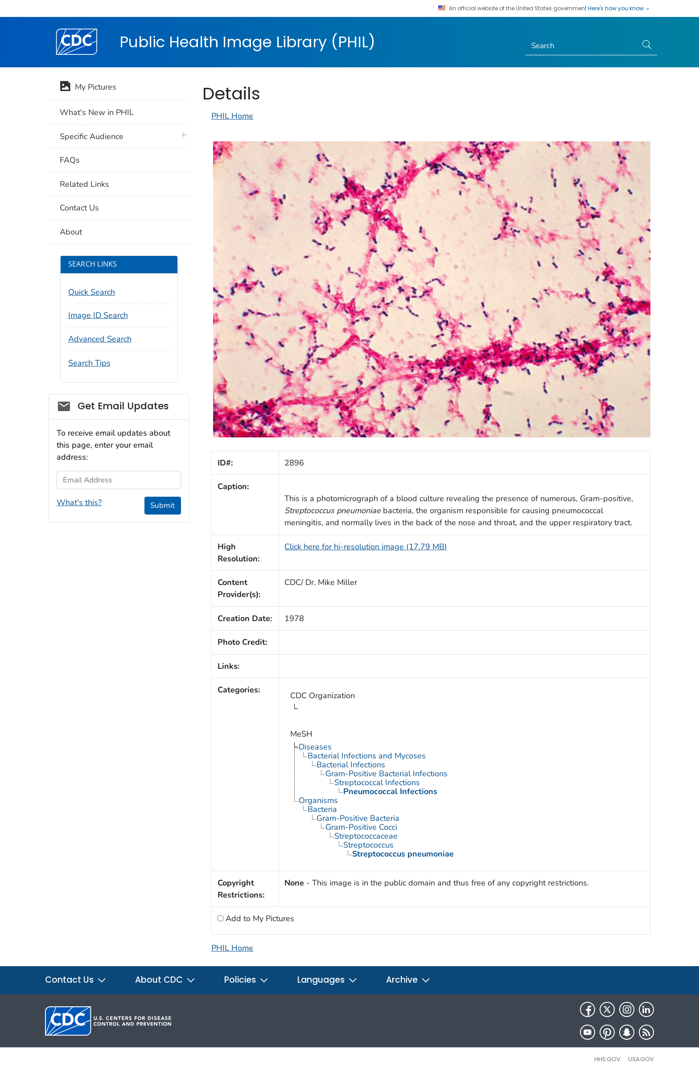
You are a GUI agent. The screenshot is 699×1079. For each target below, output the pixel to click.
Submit (162, 505)
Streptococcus (368, 845)
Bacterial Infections (351, 764)
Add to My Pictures (258, 918)
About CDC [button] (165, 980)
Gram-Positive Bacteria (358, 818)
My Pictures (88, 88)
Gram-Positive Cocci (361, 827)
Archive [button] (408, 980)
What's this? (79, 502)
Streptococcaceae (366, 836)
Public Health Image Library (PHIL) (247, 41)
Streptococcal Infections (377, 782)
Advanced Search (100, 339)
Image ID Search (98, 315)
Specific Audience (91, 136)
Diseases (315, 746)
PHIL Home (232, 116)
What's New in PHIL (97, 112)
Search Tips (89, 363)
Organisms (318, 800)
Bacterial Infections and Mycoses (367, 755)
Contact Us (79, 207)
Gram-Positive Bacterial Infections (386, 773)
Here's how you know (619, 8)
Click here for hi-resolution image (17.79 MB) (365, 546)
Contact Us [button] (76, 980)
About (71, 232)
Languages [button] (327, 980)
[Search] (581, 46)
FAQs (70, 160)
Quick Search (91, 292)
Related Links (84, 184)
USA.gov (641, 1059)
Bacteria (322, 809)
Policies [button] (246, 980)
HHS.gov (607, 1059)
